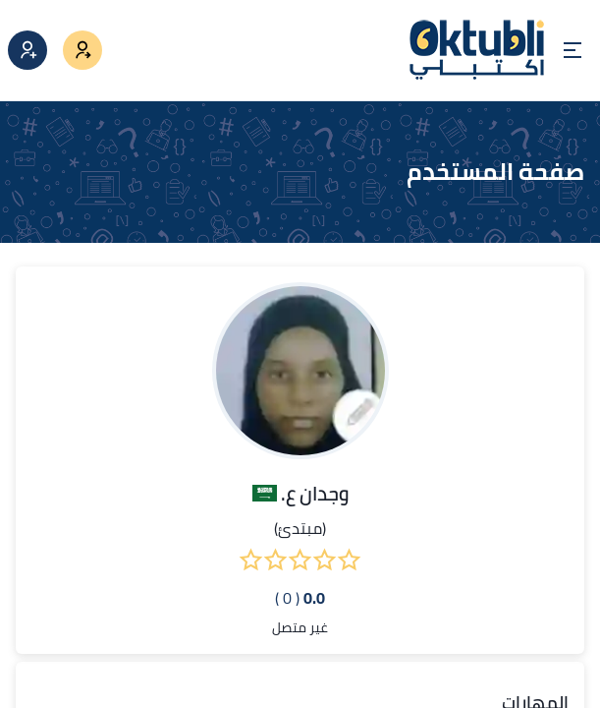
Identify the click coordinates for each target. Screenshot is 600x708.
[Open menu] (572, 50)
